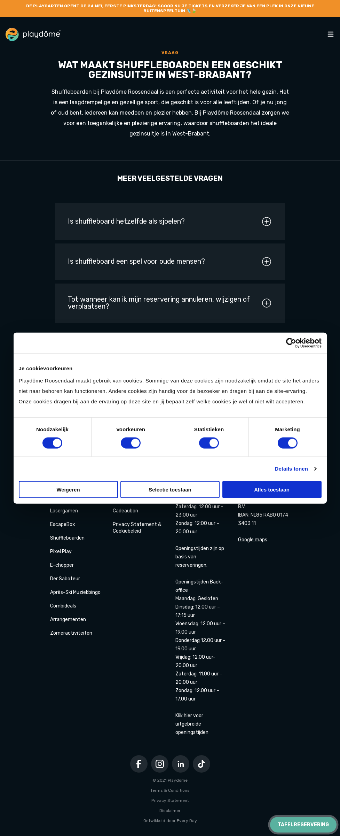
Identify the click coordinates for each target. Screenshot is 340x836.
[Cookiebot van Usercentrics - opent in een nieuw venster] (291, 343)
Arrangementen (68, 619)
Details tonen (291, 469)
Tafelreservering (303, 825)
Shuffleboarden (67, 538)
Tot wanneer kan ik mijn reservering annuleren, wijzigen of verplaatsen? (170, 303)
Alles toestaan (272, 489)
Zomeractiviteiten (71, 633)
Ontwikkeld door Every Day (170, 820)
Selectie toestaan (170, 489)
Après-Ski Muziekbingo (75, 592)
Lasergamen (64, 511)
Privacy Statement (170, 800)
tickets (198, 5)
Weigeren (68, 489)
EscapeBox (62, 524)
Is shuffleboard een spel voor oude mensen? (170, 261)
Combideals (63, 606)
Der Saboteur (65, 579)
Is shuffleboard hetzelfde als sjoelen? (170, 221)
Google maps (252, 540)
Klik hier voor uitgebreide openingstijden (191, 724)
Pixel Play (61, 552)
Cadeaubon (125, 511)
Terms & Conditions (170, 790)
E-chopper (62, 565)
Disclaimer (170, 810)
